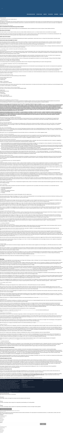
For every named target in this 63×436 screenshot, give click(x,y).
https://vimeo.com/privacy (43, 297)
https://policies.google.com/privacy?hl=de (10, 311)
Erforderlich (31, 398)
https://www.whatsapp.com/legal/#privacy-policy (23, 268)
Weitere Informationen (16, 410)
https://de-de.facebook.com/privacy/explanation (24, 235)
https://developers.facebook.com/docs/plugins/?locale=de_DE (13, 229)
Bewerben (2, 420)
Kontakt (1, 421)
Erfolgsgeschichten (3, 415)
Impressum (10, 392)
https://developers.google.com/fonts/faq (28, 310)
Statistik (31, 406)
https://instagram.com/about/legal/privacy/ (37, 255)
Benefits (1, 418)
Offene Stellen (2, 416)
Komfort (31, 402)
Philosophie (2, 419)
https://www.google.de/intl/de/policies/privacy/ (44, 322)
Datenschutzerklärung (4, 392)
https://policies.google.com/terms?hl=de (26, 339)
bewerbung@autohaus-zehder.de (29, 386)
